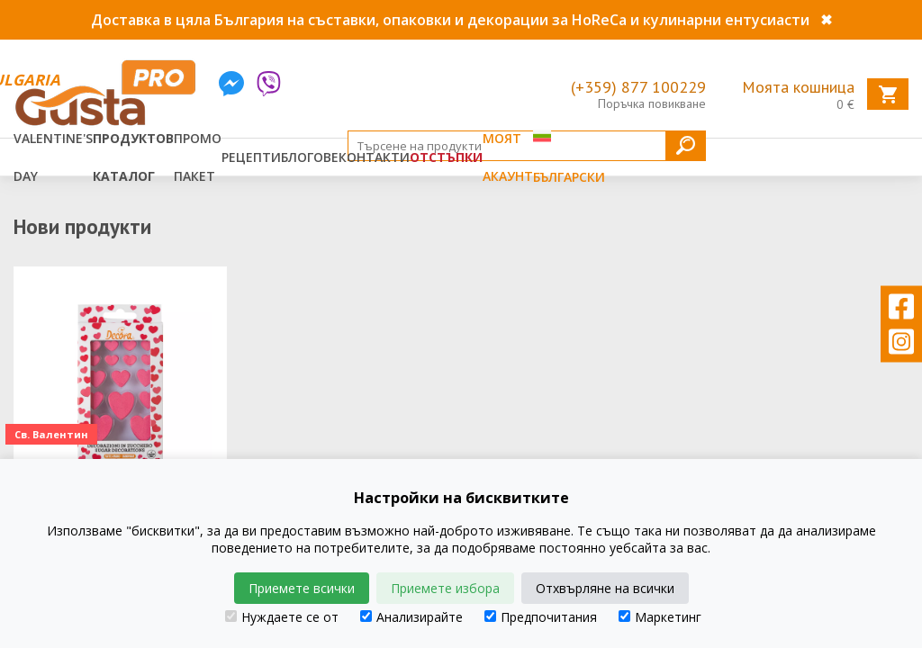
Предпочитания (540, 617)
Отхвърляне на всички (605, 588)
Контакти (374, 157)
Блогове (310, 157)
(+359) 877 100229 (638, 86)
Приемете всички (302, 588)
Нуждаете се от (282, 617)
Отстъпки (446, 157)
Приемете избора (445, 588)
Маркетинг (660, 617)
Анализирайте (411, 617)
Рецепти (251, 157)
